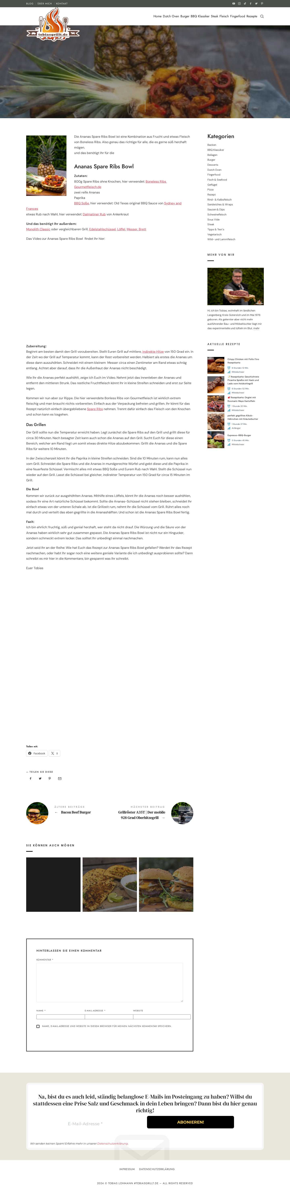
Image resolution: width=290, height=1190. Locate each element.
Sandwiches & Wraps (220, 204)
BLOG (29, 3)
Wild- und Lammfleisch (221, 239)
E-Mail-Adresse (95, 1010)
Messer (132, 229)
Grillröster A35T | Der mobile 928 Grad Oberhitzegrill (151, 813)
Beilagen (212, 154)
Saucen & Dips (216, 209)
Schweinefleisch (216, 214)
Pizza (210, 189)
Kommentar (45, 959)
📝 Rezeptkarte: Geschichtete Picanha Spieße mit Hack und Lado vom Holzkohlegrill (243, 380)
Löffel (121, 229)
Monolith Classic (38, 229)
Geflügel (212, 184)
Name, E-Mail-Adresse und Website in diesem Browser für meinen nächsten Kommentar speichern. (107, 1026)
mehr (256, 328)
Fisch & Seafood (217, 179)
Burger (184, 16)
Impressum (127, 1169)
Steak (214, 16)
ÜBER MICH (44, 3)
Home (157, 16)
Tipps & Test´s (215, 229)
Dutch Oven (171, 16)
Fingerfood (237, 16)
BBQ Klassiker (200, 16)
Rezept (211, 194)
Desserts (212, 164)
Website (138, 1010)
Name (41, 1010)
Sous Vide (213, 219)
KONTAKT (62, 3)
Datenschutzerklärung (112, 1143)
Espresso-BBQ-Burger (239, 435)
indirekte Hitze (153, 351)
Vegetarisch (214, 234)
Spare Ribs (95, 409)
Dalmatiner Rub (94, 214)
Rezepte (251, 16)
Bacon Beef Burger (68, 813)
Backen (211, 145)
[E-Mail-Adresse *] (85, 1124)
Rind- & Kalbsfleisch (219, 199)
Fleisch (224, 16)
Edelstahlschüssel (102, 229)
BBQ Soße (81, 203)
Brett (142, 229)
